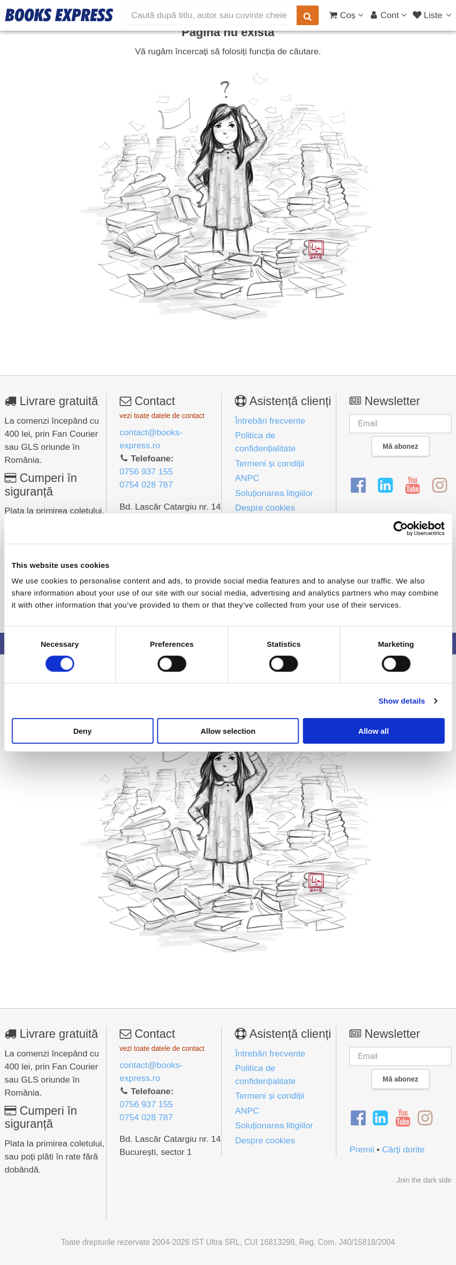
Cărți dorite (403, 1149)
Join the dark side (424, 1180)
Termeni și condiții (269, 463)
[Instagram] (439, 485)
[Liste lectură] (433, 15)
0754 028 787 (146, 484)
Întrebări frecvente (270, 421)
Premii (361, 1149)
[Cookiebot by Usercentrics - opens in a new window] (400, 528)
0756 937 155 (146, 471)
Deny (82, 731)
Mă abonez (400, 446)
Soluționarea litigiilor (274, 493)
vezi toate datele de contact (162, 416)
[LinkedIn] (385, 485)
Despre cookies (265, 508)
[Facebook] (358, 485)
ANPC (247, 478)
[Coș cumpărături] (346, 15)
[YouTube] (412, 485)
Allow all (373, 731)
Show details (402, 700)
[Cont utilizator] (388, 15)
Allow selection (228, 731)
